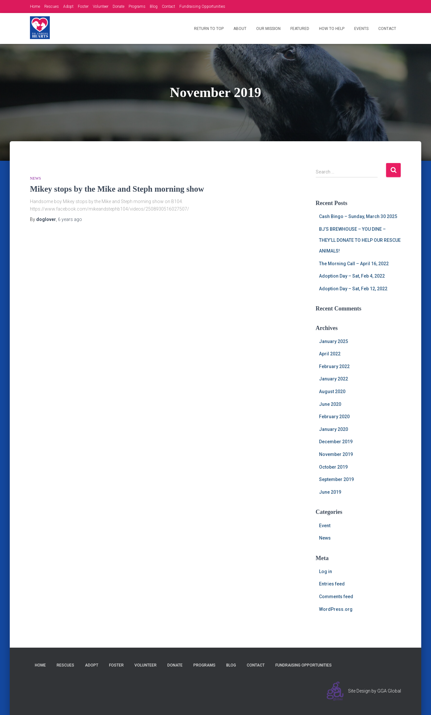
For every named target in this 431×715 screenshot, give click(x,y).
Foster (83, 6)
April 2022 (330, 353)
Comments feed (336, 596)
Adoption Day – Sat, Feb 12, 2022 (353, 288)
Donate (118, 6)
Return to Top (209, 28)
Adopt (68, 6)
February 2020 (334, 416)
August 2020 (332, 391)
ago (70, 219)
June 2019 (330, 492)
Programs (137, 6)
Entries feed (332, 583)
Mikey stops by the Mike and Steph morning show (117, 189)
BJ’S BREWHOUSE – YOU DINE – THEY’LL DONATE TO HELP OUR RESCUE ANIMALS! (360, 240)
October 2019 (333, 467)
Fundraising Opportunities (202, 6)
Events (361, 28)
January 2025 (333, 341)
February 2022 (334, 366)
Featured (299, 28)
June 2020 (330, 404)
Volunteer (100, 6)
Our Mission (268, 28)
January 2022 (333, 378)
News (35, 178)
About (239, 28)
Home (35, 6)
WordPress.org (336, 609)
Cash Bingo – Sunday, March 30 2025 (358, 216)
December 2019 (336, 441)
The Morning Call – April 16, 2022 (354, 263)
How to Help (331, 28)
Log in (325, 571)
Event (324, 525)
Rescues (51, 6)
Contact (168, 6)
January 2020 (333, 429)
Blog (154, 6)
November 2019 (336, 454)
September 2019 (336, 479)
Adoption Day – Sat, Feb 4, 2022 (352, 276)
